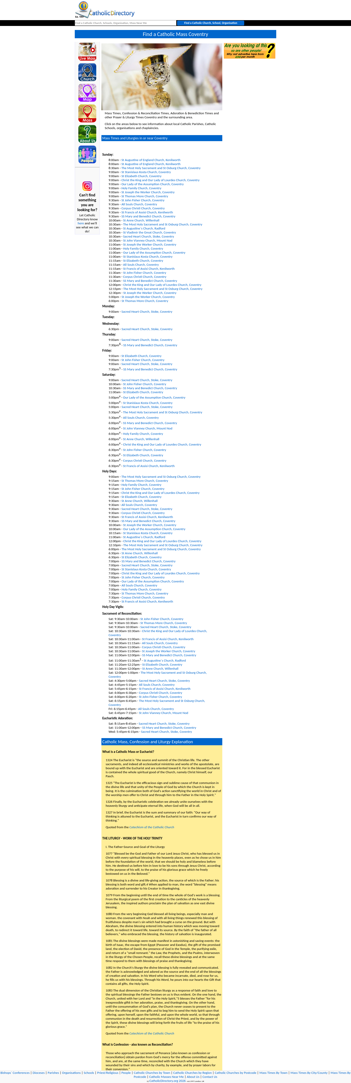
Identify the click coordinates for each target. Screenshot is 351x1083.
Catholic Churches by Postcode (236, 1073)
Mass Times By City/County (309, 1073)
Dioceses (39, 1073)
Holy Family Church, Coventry (141, 188)
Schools (89, 1073)
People (126, 1073)
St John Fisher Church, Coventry (142, 200)
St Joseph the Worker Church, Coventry (147, 192)
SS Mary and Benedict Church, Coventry (148, 216)
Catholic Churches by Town (152, 1073)
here (81, 223)
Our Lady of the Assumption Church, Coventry (152, 184)
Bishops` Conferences (15, 1073)
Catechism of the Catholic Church (151, 827)
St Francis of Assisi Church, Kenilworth (147, 212)
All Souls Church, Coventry (139, 204)
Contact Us (210, 1077)
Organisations (71, 1073)
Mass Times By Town (273, 1073)
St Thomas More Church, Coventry (144, 196)
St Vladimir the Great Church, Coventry (149, 232)
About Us (193, 1077)
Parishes (53, 1073)
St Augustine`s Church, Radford (144, 228)
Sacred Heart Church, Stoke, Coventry (148, 236)
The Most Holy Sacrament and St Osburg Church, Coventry (161, 168)
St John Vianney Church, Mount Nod (147, 240)
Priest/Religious (107, 1073)
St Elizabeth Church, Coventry (141, 176)
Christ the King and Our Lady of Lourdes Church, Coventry (160, 180)
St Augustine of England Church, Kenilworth (150, 160)
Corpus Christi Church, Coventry (143, 208)
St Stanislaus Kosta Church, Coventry (146, 172)
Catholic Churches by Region (192, 1073)
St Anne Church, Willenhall (141, 220)
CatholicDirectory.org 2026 (167, 1081)
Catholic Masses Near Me (166, 1077)
